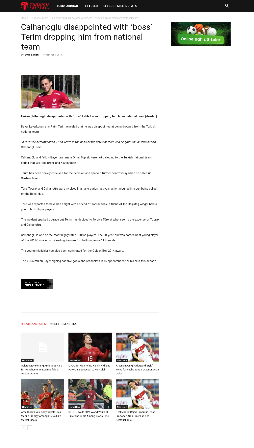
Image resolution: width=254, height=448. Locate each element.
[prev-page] (23, 427)
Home (24, 18)
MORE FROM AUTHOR (64, 323)
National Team (40, 18)
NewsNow (27, 360)
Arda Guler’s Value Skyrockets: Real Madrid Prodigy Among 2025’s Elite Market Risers (41, 416)
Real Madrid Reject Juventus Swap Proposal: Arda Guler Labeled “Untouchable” (135, 416)
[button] (227, 6)
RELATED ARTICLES (33, 323)
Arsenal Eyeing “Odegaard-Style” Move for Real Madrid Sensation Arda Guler (137, 369)
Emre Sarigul (32, 54)
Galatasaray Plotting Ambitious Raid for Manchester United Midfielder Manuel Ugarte (41, 369)
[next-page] (29, 427)
